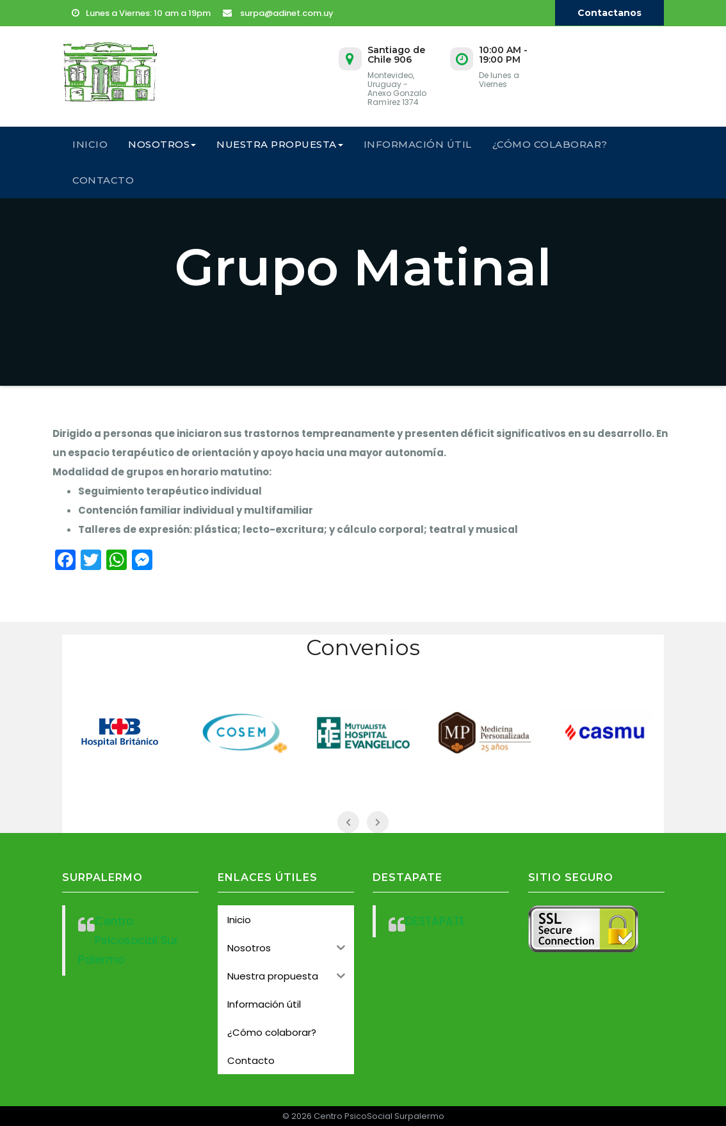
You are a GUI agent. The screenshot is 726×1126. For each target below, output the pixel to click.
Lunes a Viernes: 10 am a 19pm (141, 13)
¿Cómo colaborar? (550, 144)
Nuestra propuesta (279, 144)
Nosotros (162, 144)
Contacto (103, 180)
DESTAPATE (435, 921)
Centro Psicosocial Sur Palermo (128, 940)
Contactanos (609, 13)
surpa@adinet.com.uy (278, 13)
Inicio (90, 144)
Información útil (418, 144)
